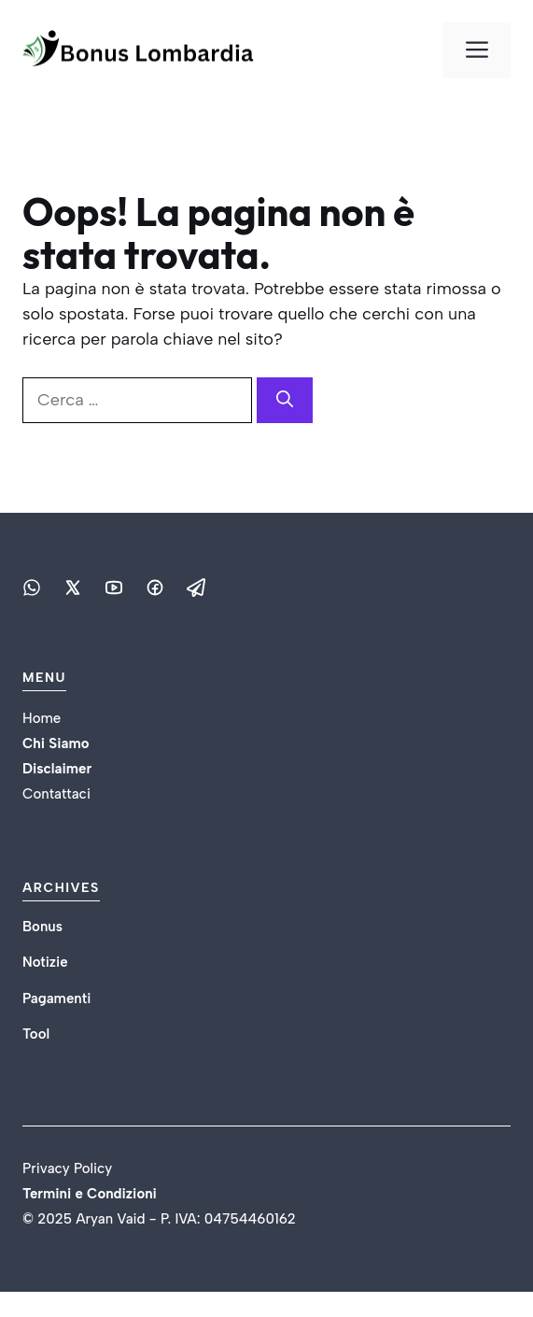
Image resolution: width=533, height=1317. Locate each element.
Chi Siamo (55, 743)
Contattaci (56, 794)
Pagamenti (56, 998)
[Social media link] (31, 587)
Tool (35, 1034)
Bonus (42, 926)
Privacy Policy (67, 1168)
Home (41, 718)
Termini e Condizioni (91, 1193)
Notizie (45, 962)
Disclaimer (56, 768)
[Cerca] (285, 400)
